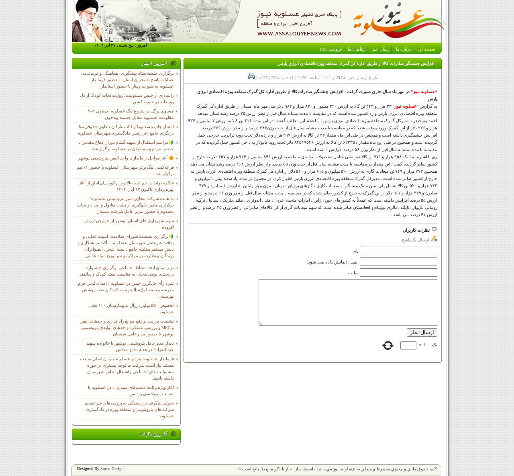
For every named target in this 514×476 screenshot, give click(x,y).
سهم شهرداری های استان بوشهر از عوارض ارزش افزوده (129, 224)
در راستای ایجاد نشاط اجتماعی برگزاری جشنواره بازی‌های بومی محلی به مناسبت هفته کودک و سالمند (127, 271)
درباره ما (404, 49)
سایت (353, 273)
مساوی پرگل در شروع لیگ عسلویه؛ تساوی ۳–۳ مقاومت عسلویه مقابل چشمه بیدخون (131, 114)
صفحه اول (425, 49)
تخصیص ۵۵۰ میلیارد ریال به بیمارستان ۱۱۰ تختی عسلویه (131, 308)
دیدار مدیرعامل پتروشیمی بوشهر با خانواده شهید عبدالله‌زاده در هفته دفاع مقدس (130, 346)
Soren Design (112, 468)
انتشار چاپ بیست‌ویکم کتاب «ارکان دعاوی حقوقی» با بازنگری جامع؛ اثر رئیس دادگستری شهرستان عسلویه (126, 130)
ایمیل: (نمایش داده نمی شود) (333, 262)
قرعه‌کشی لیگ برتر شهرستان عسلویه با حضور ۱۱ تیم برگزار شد (125, 170)
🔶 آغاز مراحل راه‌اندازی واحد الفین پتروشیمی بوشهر (126, 158)
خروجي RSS (331, 49)
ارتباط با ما (357, 49)
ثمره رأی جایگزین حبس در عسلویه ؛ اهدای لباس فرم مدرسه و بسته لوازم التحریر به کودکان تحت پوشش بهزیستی (126, 289)
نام (356, 251)
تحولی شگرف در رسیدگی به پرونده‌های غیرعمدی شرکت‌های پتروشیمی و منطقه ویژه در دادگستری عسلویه (129, 409)
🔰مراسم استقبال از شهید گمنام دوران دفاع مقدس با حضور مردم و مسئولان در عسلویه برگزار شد (126, 145)
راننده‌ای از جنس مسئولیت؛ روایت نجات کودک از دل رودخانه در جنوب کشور (127, 98)
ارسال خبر (381, 49)
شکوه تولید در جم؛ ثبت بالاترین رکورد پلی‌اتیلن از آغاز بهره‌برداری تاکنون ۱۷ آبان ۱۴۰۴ (126, 186)
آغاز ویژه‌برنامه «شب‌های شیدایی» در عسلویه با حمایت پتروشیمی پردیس (131, 390)
